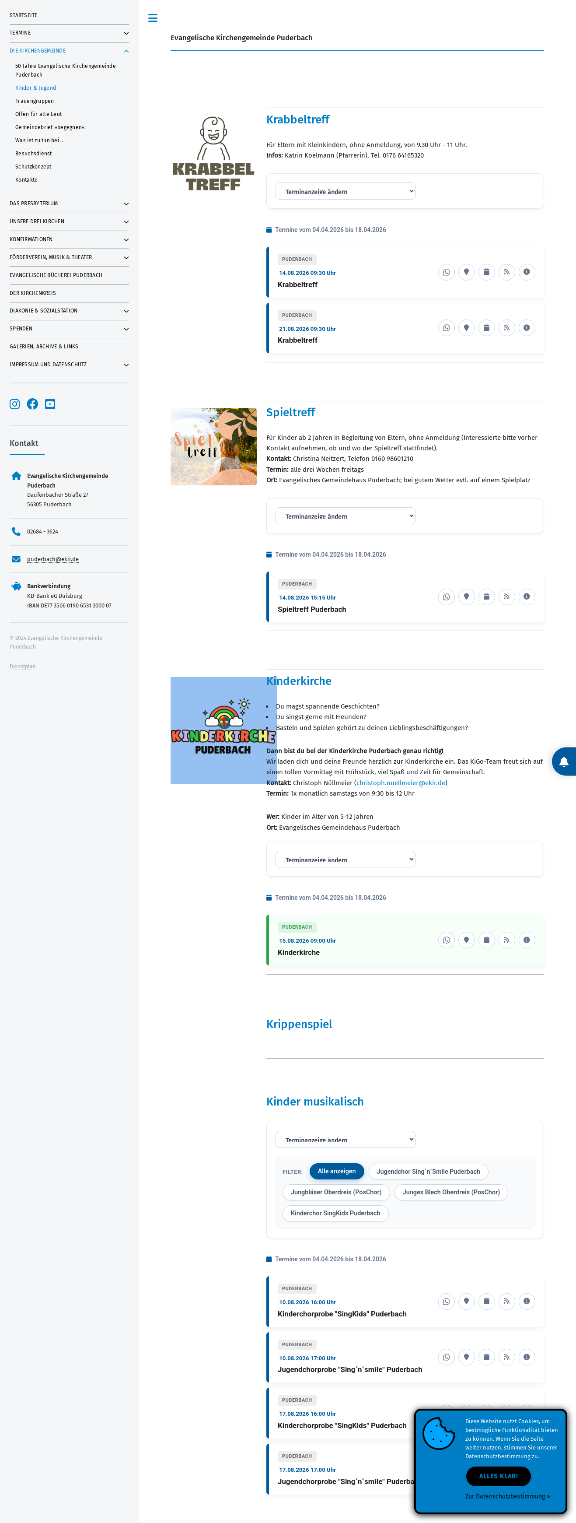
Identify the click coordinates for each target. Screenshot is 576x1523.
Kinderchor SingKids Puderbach (336, 1213)
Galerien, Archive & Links (44, 347)
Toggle (153, 18)
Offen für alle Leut (38, 114)
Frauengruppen (34, 101)
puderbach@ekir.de (53, 559)
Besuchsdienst (33, 154)
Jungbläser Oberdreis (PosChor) (336, 1192)
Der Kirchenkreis (33, 293)
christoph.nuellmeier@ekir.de (400, 783)
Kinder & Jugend (35, 88)
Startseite (24, 15)
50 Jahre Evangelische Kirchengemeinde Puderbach (65, 70)
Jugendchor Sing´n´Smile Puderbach (428, 1172)
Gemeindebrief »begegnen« (50, 127)
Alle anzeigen (337, 1171)
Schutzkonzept (33, 167)
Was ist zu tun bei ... (40, 140)
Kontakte (26, 180)
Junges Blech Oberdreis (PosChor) (451, 1192)
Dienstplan (23, 666)
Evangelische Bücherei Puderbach (56, 275)
